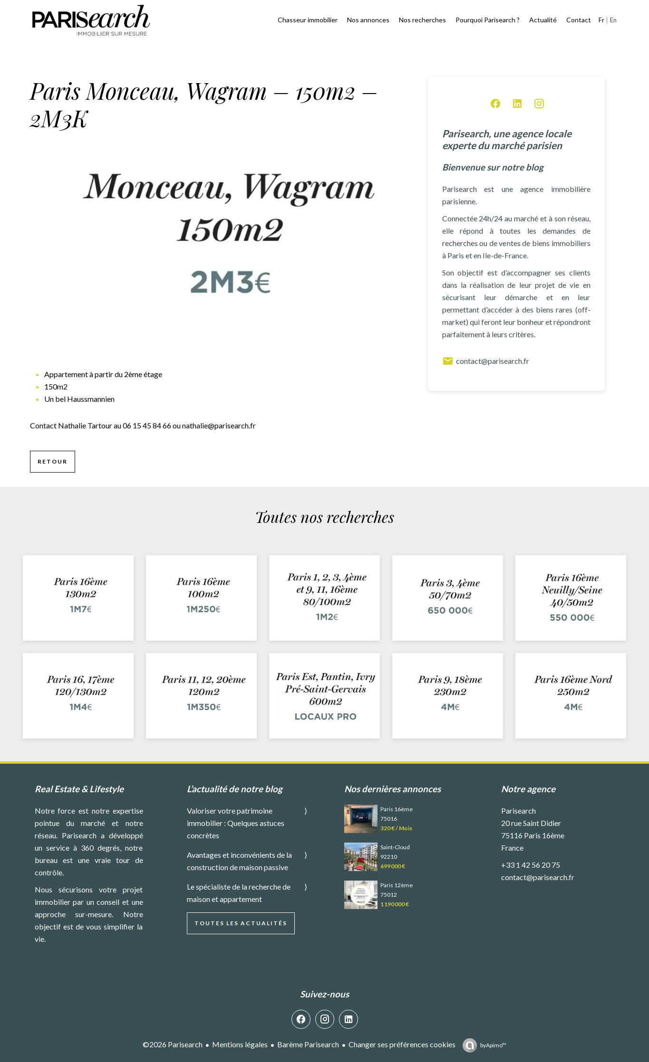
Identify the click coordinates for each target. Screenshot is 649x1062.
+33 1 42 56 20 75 (530, 864)
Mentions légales (240, 1044)
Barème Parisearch (308, 1044)
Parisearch (518, 810)
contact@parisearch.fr (485, 361)
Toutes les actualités (240, 923)
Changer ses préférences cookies (402, 1044)
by (493, 1045)
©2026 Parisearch (173, 1044)
